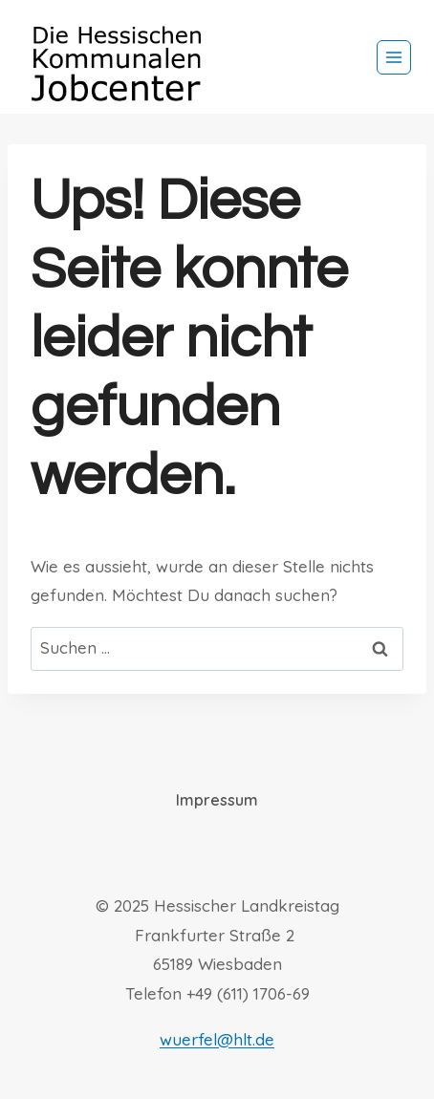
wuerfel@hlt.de (217, 1039)
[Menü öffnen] (394, 57)
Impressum (217, 799)
